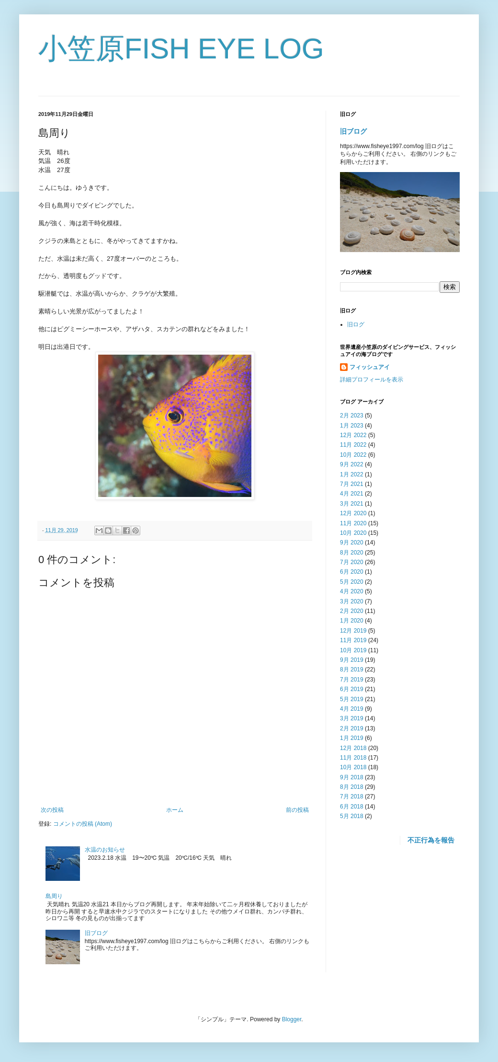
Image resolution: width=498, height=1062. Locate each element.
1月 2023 (351, 425)
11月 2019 (353, 640)
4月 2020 (351, 591)
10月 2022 (353, 454)
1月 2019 (351, 738)
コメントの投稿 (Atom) (82, 823)
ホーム (174, 810)
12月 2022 (353, 435)
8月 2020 (351, 552)
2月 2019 (351, 728)
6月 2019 (351, 689)
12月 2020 (353, 513)
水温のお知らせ (105, 849)
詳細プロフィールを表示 (371, 379)
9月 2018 (351, 777)
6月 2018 (351, 806)
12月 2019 (353, 630)
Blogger (292, 1019)
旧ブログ (96, 933)
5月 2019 (351, 699)
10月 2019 (353, 650)
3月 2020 (351, 601)
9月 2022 (351, 464)
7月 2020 (351, 562)
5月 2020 (351, 581)
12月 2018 (353, 748)
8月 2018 (351, 787)
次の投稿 (52, 810)
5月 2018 (351, 816)
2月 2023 (351, 415)
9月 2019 (351, 660)
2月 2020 (351, 611)
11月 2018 (353, 757)
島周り (54, 896)
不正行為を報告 (430, 840)
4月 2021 (351, 493)
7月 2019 (351, 679)
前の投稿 (297, 810)
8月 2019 (351, 669)
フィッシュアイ (370, 367)
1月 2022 (351, 474)
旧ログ (355, 324)
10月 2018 (353, 767)
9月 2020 (351, 542)
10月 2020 (353, 533)
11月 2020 (353, 523)
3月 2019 (351, 718)
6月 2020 (351, 571)
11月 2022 (353, 444)
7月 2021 (351, 484)
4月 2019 (351, 708)
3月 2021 (351, 503)
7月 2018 (351, 796)
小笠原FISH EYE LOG (181, 49)
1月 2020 (351, 620)
